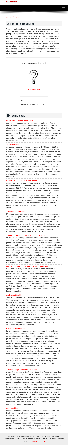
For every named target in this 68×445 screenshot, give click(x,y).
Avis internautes (28, 63)
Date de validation (27, 105)
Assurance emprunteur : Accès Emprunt (21, 370)
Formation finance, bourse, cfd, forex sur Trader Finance (27, 266)
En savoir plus (35, 441)
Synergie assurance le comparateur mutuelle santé (25, 235)
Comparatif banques (14, 408)
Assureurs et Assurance (15, 212)
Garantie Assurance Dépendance (19, 329)
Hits (21, 100)
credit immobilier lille (14, 295)
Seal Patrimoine (12, 144)
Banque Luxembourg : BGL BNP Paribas (22, 180)
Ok (45, 441)
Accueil (8, 17)
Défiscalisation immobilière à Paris (19, 121)
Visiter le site (34, 90)
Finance (16, 17)
